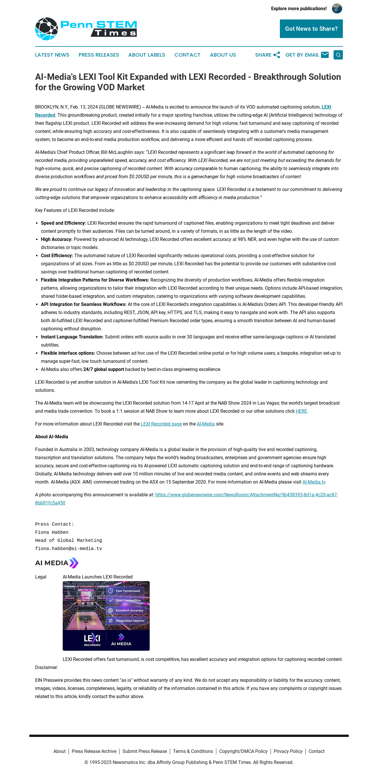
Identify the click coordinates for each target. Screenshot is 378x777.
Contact (187, 55)
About (59, 751)
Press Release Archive (94, 751)
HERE (301, 411)
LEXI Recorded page (161, 424)
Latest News (52, 55)
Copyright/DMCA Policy (243, 751)
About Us (223, 55)
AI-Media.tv (314, 482)
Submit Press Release (145, 751)
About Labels (146, 55)
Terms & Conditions (193, 751)
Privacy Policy (288, 751)
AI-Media (206, 424)
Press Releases (99, 55)
